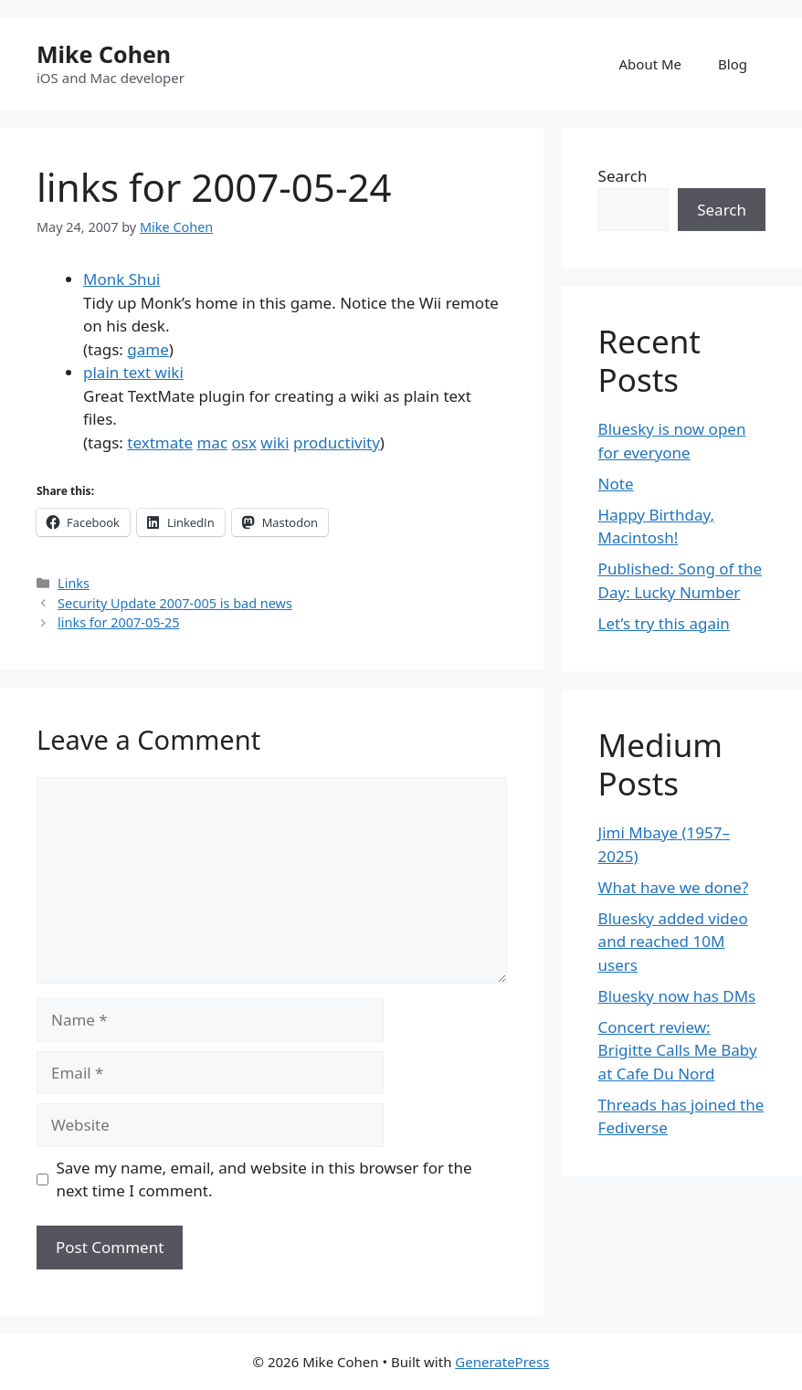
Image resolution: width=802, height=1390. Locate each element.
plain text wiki (133, 372)
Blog (732, 64)
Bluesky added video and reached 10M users (673, 941)
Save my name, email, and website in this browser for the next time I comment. (264, 1179)
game (147, 349)
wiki (274, 442)
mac (211, 442)
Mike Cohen (104, 53)
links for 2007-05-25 (119, 622)
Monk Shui (121, 279)
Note (616, 483)
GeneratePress (502, 1362)
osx (243, 442)
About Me (650, 64)
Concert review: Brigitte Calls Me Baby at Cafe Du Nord (677, 1050)
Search (623, 175)
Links (74, 583)
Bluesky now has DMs (677, 995)
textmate (160, 442)
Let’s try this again (664, 623)
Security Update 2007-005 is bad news (175, 603)
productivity (336, 442)
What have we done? (673, 887)
